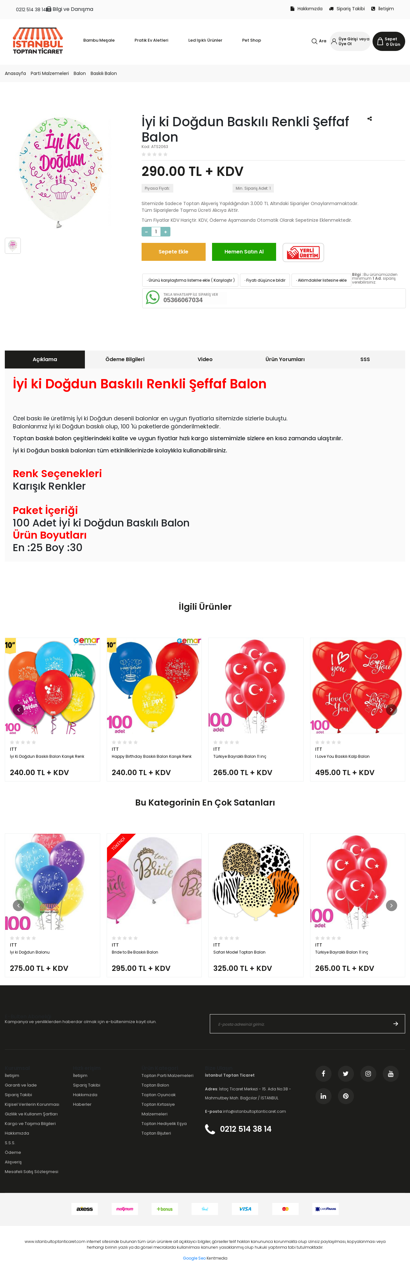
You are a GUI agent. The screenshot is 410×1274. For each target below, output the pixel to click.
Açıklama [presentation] (45, 359)
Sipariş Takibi (347, 8)
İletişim (382, 8)
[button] (18, 709)
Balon (80, 73)
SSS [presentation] (365, 359)
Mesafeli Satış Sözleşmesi (31, 1172)
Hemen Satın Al (244, 251)
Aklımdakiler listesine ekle (321, 280)
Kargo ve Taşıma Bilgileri (30, 1124)
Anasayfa (15, 73)
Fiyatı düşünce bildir (264, 280)
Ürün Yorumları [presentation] (285, 359)
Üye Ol (345, 43)
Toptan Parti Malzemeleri (167, 1075)
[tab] (45, 359)
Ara (322, 40)
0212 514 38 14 (31, 9)
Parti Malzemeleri (50, 73)
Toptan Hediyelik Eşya (164, 1124)
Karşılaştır (223, 280)
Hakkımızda (307, 8)
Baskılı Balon (104, 73)
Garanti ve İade (21, 1085)
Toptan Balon (155, 1085)
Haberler (82, 1104)
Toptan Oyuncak (159, 1095)
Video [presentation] (205, 359)
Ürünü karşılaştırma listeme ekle (178, 280)
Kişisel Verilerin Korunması (32, 1104)
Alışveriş (13, 1162)
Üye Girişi (348, 39)
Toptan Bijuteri (156, 1133)
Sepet (391, 39)
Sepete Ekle (173, 251)
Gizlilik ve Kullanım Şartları (31, 1114)
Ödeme (13, 1152)
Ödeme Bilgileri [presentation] (124, 359)
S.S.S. (10, 1143)
